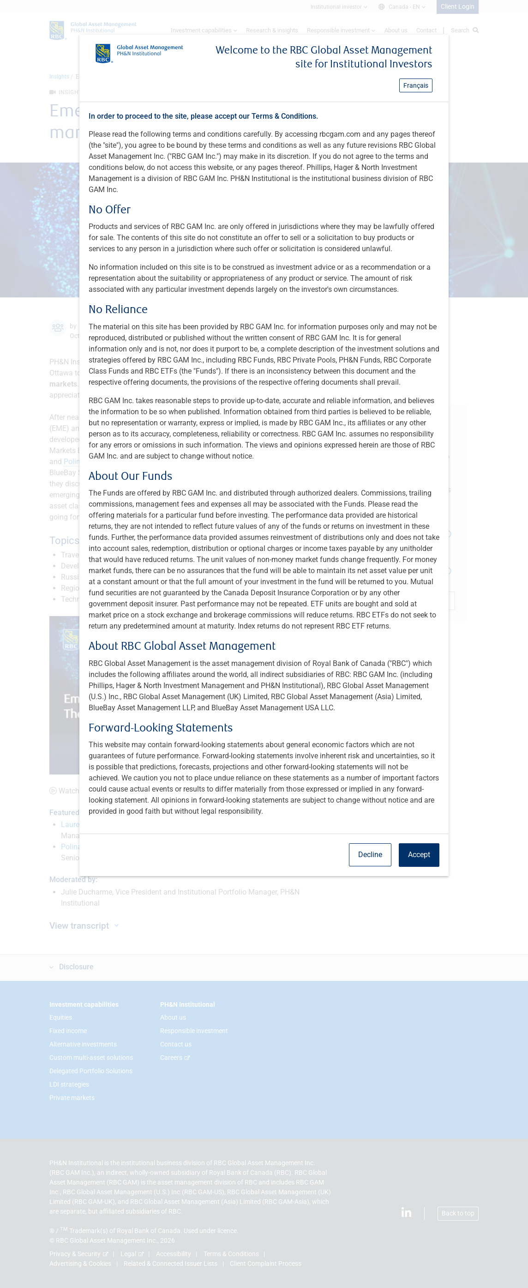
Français (415, 85)
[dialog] (264, 644)
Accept (419, 854)
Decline (370, 854)
